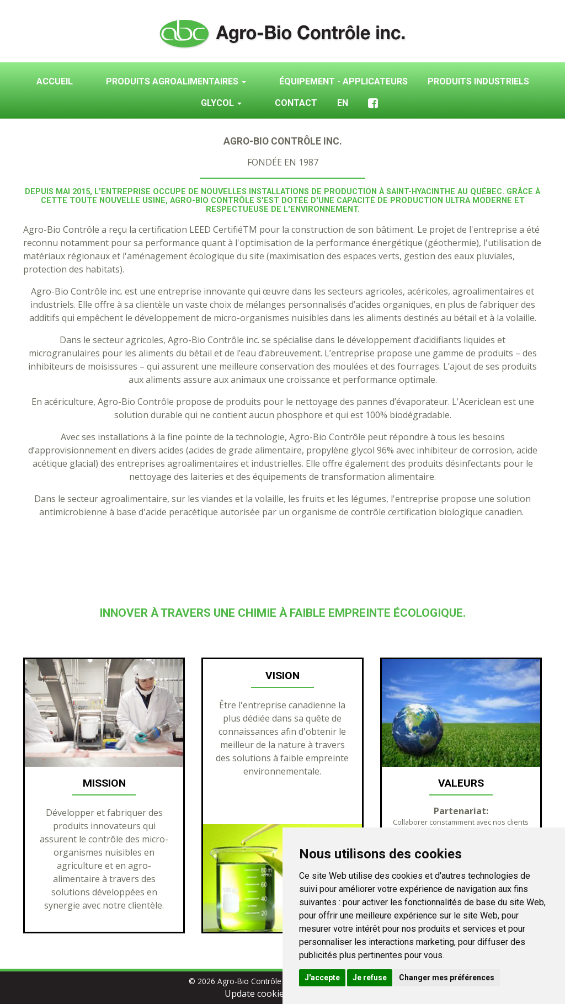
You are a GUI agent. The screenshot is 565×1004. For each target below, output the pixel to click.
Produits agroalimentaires (176, 81)
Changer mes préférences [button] (446, 977)
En (342, 103)
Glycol (221, 103)
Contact (296, 103)
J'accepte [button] (322, 977)
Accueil (54, 81)
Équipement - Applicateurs (343, 81)
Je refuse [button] (370, 977)
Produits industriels (478, 81)
